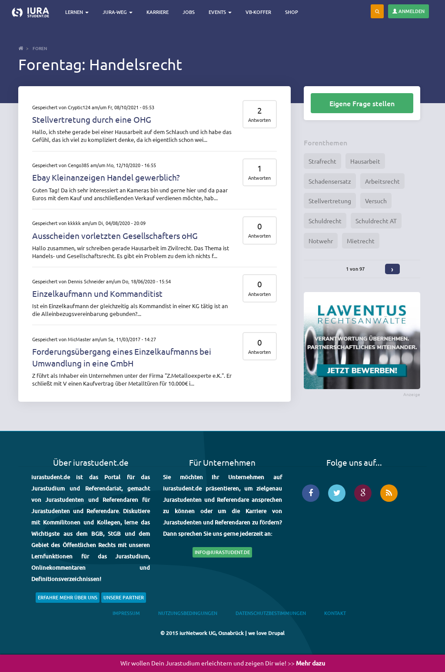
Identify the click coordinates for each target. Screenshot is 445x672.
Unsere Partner (123, 597)
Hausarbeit (365, 161)
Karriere (157, 12)
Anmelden (408, 11)
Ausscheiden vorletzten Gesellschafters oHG (115, 235)
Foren (40, 48)
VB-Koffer (258, 12)
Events (220, 12)
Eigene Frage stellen (362, 103)
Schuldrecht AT (376, 221)
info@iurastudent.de (222, 552)
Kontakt (335, 613)
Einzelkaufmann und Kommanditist (97, 293)
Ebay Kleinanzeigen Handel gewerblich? (106, 177)
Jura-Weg (118, 12)
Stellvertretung (330, 201)
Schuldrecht (325, 221)
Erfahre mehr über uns (67, 597)
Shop (291, 12)
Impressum (126, 613)
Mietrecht (361, 241)
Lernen (77, 12)
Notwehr (321, 241)
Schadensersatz (330, 181)
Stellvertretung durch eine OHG (91, 119)
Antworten (259, 120)
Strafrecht (322, 161)
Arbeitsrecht (382, 181)
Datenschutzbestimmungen (271, 613)
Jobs (189, 12)
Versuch (376, 201)
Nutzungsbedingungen (187, 613)
